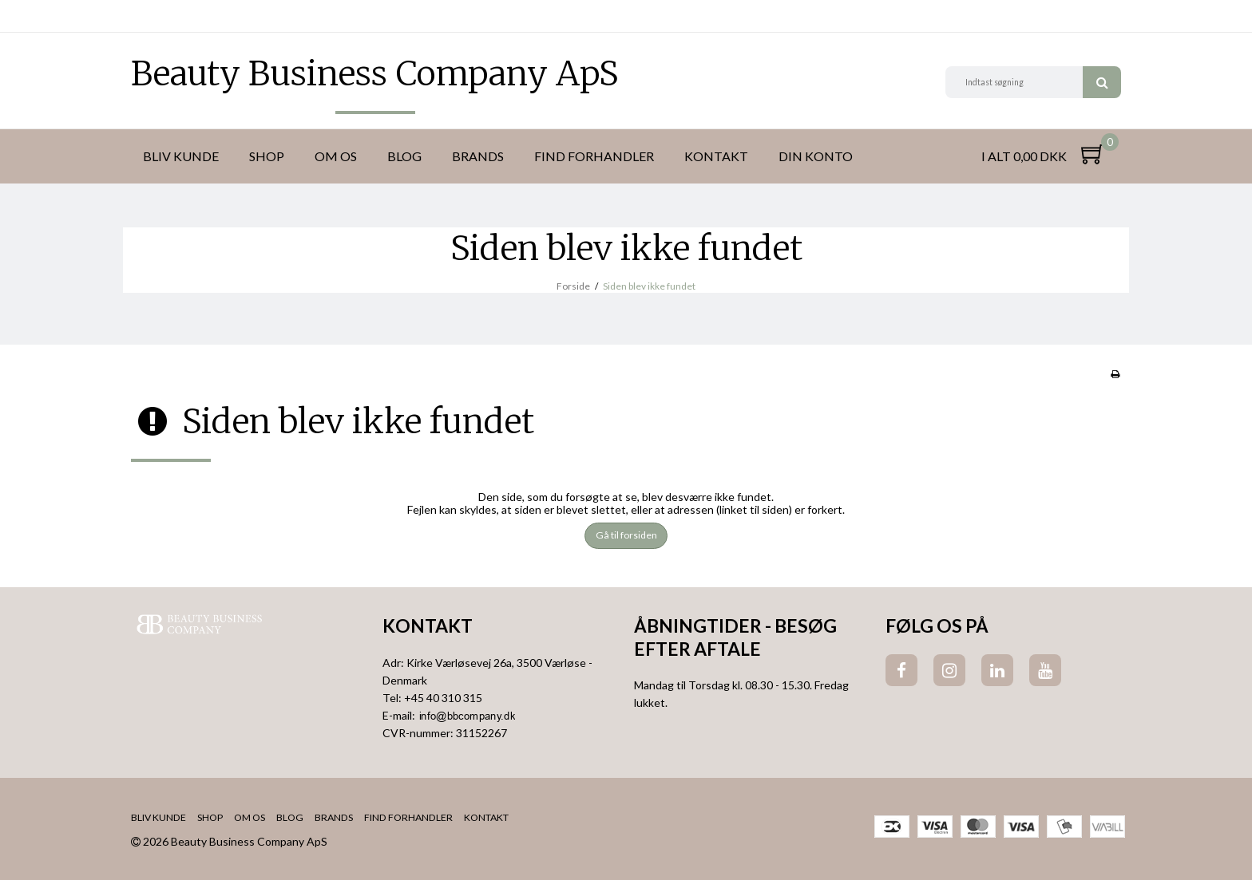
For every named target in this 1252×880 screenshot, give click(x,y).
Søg (1102, 82)
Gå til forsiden (626, 535)
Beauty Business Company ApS (375, 73)
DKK (144, 16)
